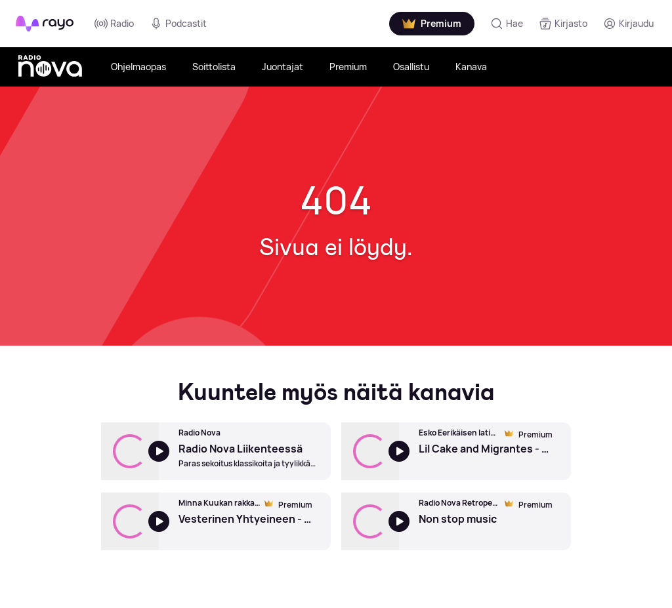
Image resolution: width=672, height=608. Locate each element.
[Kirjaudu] (628, 23)
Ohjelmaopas (138, 66)
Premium (348, 66)
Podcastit (178, 23)
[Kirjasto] (563, 23)
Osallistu (411, 66)
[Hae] (506, 23)
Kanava (471, 66)
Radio (114, 23)
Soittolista (214, 66)
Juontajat (282, 66)
